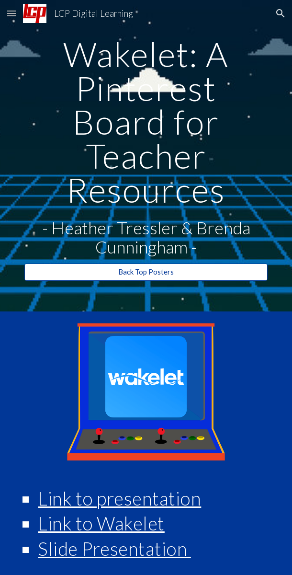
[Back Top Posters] (146, 272)
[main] (145, 147)
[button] (11, 13)
